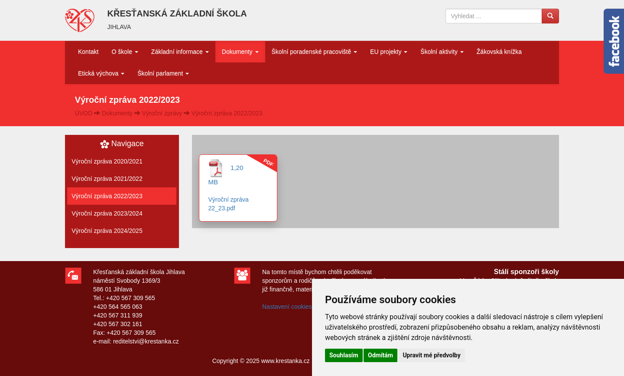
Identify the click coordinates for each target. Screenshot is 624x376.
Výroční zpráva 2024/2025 (107, 230)
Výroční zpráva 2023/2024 (107, 213)
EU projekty (388, 51)
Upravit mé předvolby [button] (431, 355)
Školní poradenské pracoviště (315, 51)
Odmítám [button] (380, 355)
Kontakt (88, 51)
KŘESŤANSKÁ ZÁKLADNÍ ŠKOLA (177, 13)
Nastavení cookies (287, 306)
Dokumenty (240, 51)
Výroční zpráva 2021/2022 (107, 178)
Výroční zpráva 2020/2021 (107, 161)
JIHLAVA (119, 26)
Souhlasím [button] (343, 355)
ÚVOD (83, 113)
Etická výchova (101, 73)
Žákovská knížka (499, 51)
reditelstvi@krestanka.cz (146, 341)
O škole (124, 51)
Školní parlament (163, 73)
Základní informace (180, 51)
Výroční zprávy (162, 113)
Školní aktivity (441, 51)
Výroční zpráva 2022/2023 (227, 113)
